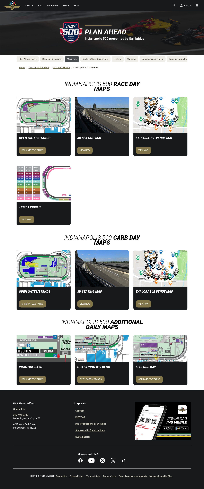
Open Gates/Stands (32, 150)
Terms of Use (109, 476)
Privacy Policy (76, 476)
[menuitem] (29, 5)
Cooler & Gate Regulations (95, 59)
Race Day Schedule (51, 59)
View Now (143, 150)
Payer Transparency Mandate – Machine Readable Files (145, 476)
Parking (118, 59)
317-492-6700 (20, 415)
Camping (131, 59)
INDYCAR (80, 417)
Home (22, 67)
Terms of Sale (93, 476)
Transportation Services (181, 59)
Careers (80, 410)
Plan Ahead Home (28, 59)
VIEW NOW (85, 150)
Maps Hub (72, 59)
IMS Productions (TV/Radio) (90, 423)
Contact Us (19, 409)
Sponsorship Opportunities (90, 430)
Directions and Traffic (152, 59)
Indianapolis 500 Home (39, 67)
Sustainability (82, 437)
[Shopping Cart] (197, 5)
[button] (174, 5)
